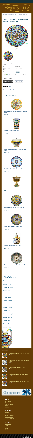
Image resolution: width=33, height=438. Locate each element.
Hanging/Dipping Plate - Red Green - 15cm (18, 374)
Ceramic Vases (7, 327)
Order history (8, 426)
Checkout (7, 425)
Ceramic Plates (14, 14)
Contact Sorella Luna (9, 418)
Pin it (10, 86)
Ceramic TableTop (7, 317)
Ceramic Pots (6, 310)
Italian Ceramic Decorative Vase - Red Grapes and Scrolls (15, 150)
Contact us (7, 414)
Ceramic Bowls (7, 280)
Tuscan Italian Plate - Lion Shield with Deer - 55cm (15, 264)
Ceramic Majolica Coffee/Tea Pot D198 (12, 245)
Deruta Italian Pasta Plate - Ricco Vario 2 (13, 168)
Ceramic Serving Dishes (9, 314)
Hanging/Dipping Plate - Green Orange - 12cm (19, 353)
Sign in (6, 428)
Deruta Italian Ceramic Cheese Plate (17, 367)
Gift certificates (8, 401)
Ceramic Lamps (7, 297)
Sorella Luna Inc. (6, 14)
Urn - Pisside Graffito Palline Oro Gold (12, 188)
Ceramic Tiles (6, 320)
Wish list (7, 407)
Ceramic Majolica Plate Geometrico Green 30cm (14, 207)
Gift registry (7, 402)
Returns (6, 405)
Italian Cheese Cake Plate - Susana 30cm (13, 226)
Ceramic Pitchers (7, 300)
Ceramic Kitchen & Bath (9, 294)
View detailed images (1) (16, 49)
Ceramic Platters (7, 307)
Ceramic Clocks (7, 284)
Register (7, 429)
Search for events (9, 404)
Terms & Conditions (9, 415)
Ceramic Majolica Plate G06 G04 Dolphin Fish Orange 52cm (15, 112)
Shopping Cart (8, 424)
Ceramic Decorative (8, 287)
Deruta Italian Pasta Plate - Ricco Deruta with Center (19, 361)
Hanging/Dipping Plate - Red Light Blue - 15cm (19, 381)
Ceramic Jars (6, 290)
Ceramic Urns (6, 323)
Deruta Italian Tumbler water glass (11, 130)
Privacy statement (9, 417)
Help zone (7, 412)
